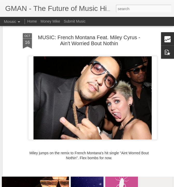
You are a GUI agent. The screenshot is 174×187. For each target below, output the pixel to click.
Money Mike (50, 21)
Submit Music (75, 21)
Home (32, 21)
